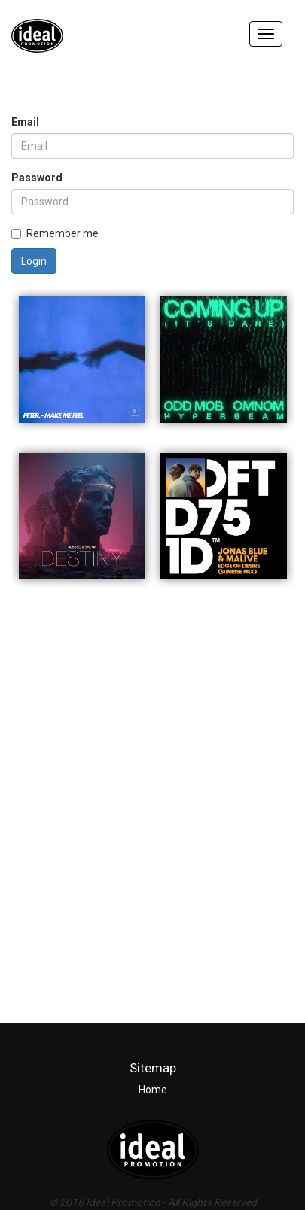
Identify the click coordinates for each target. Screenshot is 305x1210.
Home (153, 1090)
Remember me (55, 233)
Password (37, 178)
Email (25, 122)
